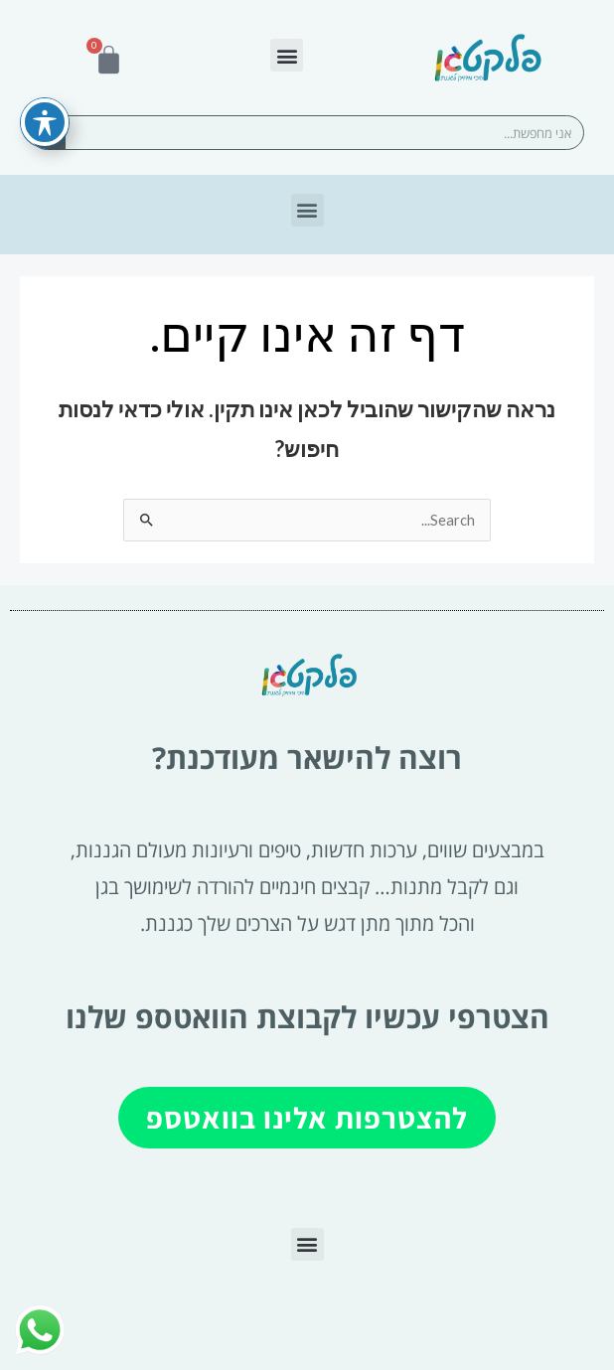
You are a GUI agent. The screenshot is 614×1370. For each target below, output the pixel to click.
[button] (286, 55)
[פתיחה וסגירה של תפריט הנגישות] (45, 90)
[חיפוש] (48, 132)
